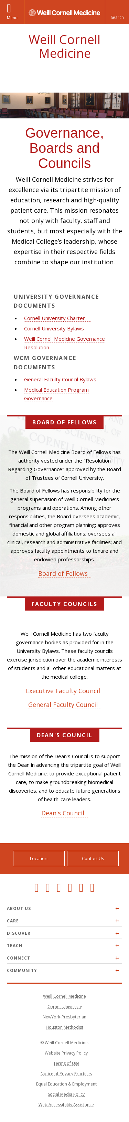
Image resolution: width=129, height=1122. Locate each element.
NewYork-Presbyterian (64, 1017)
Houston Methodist (64, 1027)
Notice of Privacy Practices (66, 1074)
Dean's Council (62, 813)
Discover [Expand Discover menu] (19, 933)
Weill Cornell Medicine (64, 46)
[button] (117, 12)
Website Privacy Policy (66, 1053)
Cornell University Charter (54, 318)
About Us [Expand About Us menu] (19, 908)
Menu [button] (12, 18)
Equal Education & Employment (66, 1084)
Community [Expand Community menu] (22, 970)
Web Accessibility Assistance (66, 1105)
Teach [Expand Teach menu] (14, 946)
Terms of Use (66, 1063)
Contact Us (93, 858)
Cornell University (64, 1006)
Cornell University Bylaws (54, 328)
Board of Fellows (63, 573)
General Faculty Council (63, 704)
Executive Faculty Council (63, 691)
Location (38, 858)
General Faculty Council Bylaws (60, 379)
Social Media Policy (66, 1094)
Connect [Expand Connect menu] (18, 958)
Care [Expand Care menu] (13, 921)
